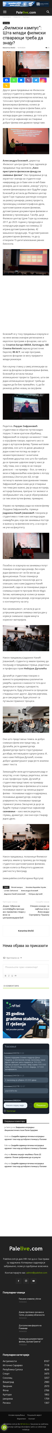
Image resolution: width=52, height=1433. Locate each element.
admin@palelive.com (36, 1272)
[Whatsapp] (13, 80)
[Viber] (28, 80)
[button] (4, 12)
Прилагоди (11, 1111)
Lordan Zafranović (11, 891)
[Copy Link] (6, 85)
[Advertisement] (26, 306)
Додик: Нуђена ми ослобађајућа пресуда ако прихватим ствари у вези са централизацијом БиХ (14, 912)
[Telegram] (35, 80)
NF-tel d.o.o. (25, 1424)
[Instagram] (43, 80)
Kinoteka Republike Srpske (36, 887)
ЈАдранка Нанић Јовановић (15, 894)
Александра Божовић (29, 891)
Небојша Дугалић (36, 894)
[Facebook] (6, 80)
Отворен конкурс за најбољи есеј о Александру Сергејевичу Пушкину (39, 910)
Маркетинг (21, 1419)
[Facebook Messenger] (21, 80)
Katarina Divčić (9, 48)
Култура (6, 23)
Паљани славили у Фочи (30, 1299)
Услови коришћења (16, 1415)
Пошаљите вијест (34, 1415)
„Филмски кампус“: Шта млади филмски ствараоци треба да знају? (24, 35)
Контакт (32, 1419)
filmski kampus (17, 887)
